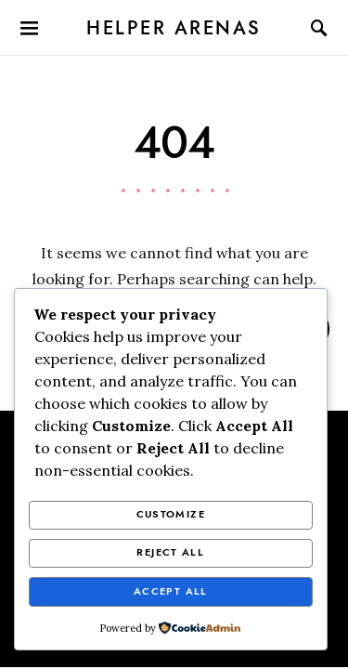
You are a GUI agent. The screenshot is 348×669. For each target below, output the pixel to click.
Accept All (171, 591)
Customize (170, 514)
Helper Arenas (174, 28)
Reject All (170, 552)
